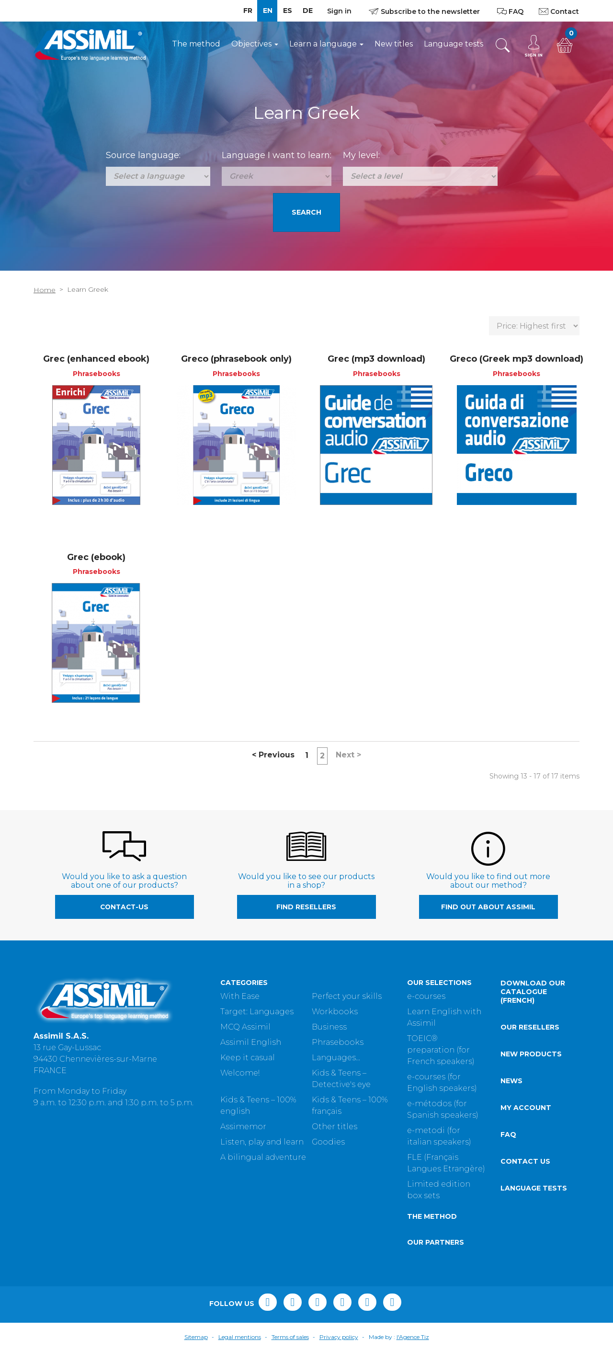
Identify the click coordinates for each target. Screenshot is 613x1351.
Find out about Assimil (488, 907)
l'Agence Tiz (413, 1336)
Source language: (143, 155)
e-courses (426, 996)
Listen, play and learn (262, 1141)
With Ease (240, 996)
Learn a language (326, 43)
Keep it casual (247, 1057)
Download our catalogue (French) (532, 992)
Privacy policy (338, 1336)
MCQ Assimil (245, 1026)
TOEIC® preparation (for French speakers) (441, 1050)
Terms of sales (290, 1336)
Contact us (525, 1161)
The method (196, 43)
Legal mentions (239, 1336)
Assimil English (250, 1042)
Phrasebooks (337, 1042)
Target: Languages (257, 1011)
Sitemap (196, 1336)
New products (531, 1054)
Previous (273, 754)
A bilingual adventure (263, 1157)
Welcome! (240, 1072)
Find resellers (306, 907)
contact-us (124, 907)
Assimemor (243, 1126)
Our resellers (529, 1027)
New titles (394, 43)
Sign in (339, 11)
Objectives (254, 43)
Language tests (453, 43)
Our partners (435, 1242)
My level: (361, 155)
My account (525, 1107)
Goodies (328, 1141)
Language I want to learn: (276, 155)
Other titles (334, 1126)
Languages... (336, 1057)
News (511, 1080)
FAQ (508, 1134)
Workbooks (335, 1011)
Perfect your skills (347, 996)
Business (329, 1026)
